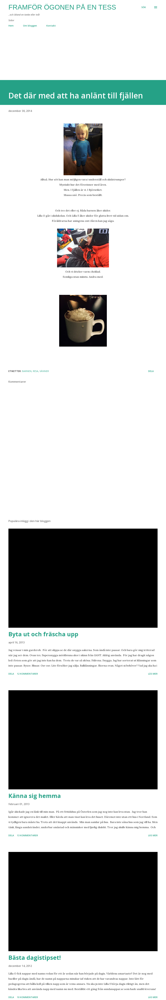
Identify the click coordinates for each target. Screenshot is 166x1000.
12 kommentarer (27, 673)
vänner (44, 371)
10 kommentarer (27, 997)
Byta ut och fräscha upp (43, 634)
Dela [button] (151, 371)
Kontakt (51, 25)
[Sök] (143, 7)
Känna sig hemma (34, 796)
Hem (11, 25)
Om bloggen (30, 25)
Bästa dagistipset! (34, 958)
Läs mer (153, 673)
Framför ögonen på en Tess (62, 7)
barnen (26, 371)
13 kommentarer (27, 835)
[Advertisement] (83, 57)
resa (35, 371)
